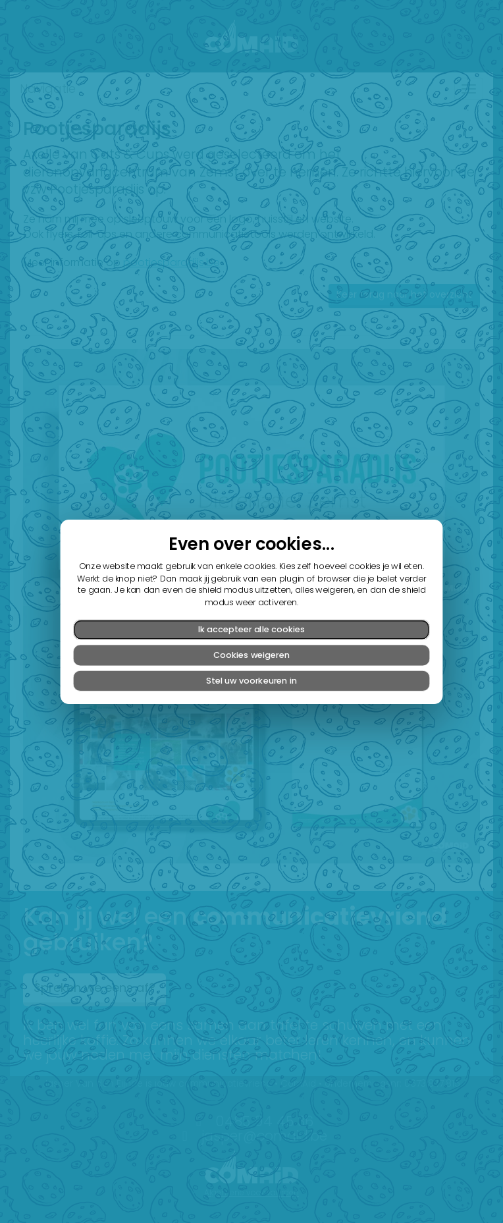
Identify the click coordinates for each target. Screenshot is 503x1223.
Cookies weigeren (251, 655)
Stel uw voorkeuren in (251, 680)
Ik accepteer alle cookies (251, 629)
